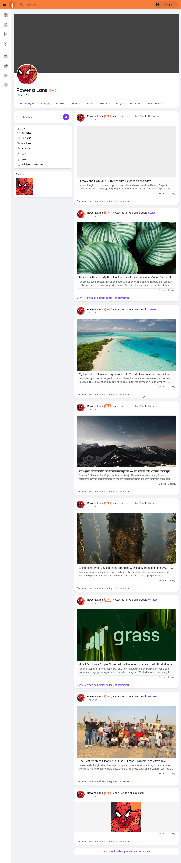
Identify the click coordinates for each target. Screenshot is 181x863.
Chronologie (26, 103)
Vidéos (75, 103)
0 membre (37, 164)
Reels (89, 103)
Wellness (153, 503)
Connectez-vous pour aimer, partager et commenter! (103, 201)
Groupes (135, 103)
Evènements (155, 103)
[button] (166, 4)
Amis (45, 103)
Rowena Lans (95, 116)
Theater (152, 309)
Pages (120, 103)
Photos (60, 103)
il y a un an (92, 119)
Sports (151, 212)
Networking (154, 116)
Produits (105, 103)
